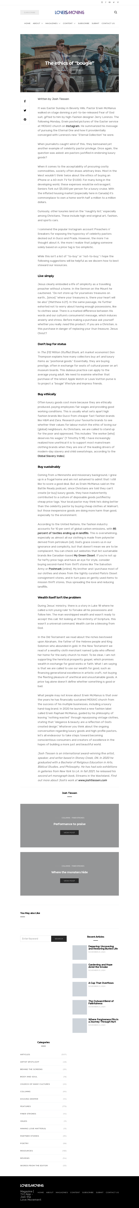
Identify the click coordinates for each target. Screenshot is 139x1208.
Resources (26, 1151)
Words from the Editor (34, 1165)
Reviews (24, 1158)
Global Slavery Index (51, 456)
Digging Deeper (29, 1099)
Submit (95, 23)
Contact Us (108, 23)
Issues (23, 1121)
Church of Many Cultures (35, 1084)
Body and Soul (28, 1077)
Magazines (52, 23)
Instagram (72, 126)
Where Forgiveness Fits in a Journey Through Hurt (103, 1020)
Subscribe (83, 23)
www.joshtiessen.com (92, 780)
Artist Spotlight (29, 1062)
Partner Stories (29, 1136)
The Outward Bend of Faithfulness (101, 1002)
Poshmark (55, 568)
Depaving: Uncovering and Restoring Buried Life (103, 947)
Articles (25, 1054)
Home (27, 23)
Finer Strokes (78, 56)
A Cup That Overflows (101, 983)
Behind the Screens (31, 1069)
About (36, 23)
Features (25, 1106)
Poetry (24, 1143)
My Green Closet (84, 555)
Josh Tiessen (69, 793)
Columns (66, 56)
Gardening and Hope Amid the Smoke (100, 965)
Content (68, 23)
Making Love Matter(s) (33, 1128)
